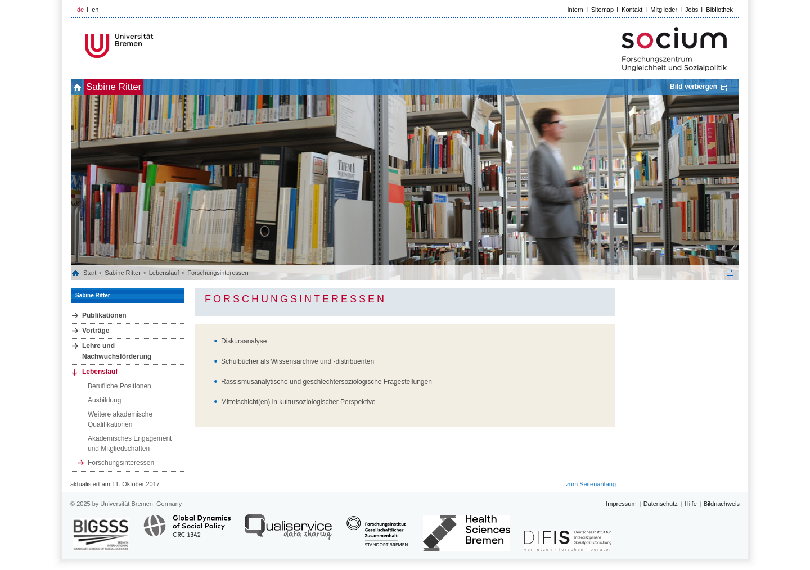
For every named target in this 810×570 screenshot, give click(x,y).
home (83, 87)
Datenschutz (661, 503)
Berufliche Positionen (119, 386)
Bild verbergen (693, 87)
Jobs (691, 9)
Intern (575, 9)
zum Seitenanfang (591, 484)
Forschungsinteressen (217, 272)
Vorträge (95, 330)
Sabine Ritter (132, 87)
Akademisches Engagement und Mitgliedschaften (130, 444)
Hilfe (691, 503)
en (95, 9)
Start (90, 272)
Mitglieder (663, 9)
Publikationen (104, 315)
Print (730, 273)
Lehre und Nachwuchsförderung (116, 351)
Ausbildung (104, 400)
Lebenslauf (164, 272)
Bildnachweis (722, 503)
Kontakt (632, 9)
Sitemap (602, 9)
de (80, 9)
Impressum (621, 503)
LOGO (157, 45)
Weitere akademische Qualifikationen (120, 419)
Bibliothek (719, 9)
